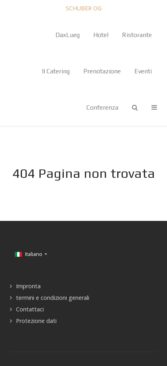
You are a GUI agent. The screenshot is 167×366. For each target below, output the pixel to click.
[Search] (135, 107)
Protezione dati (36, 321)
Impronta (28, 286)
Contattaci (30, 309)
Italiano (29, 254)
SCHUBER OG (84, 8)
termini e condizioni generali (52, 297)
